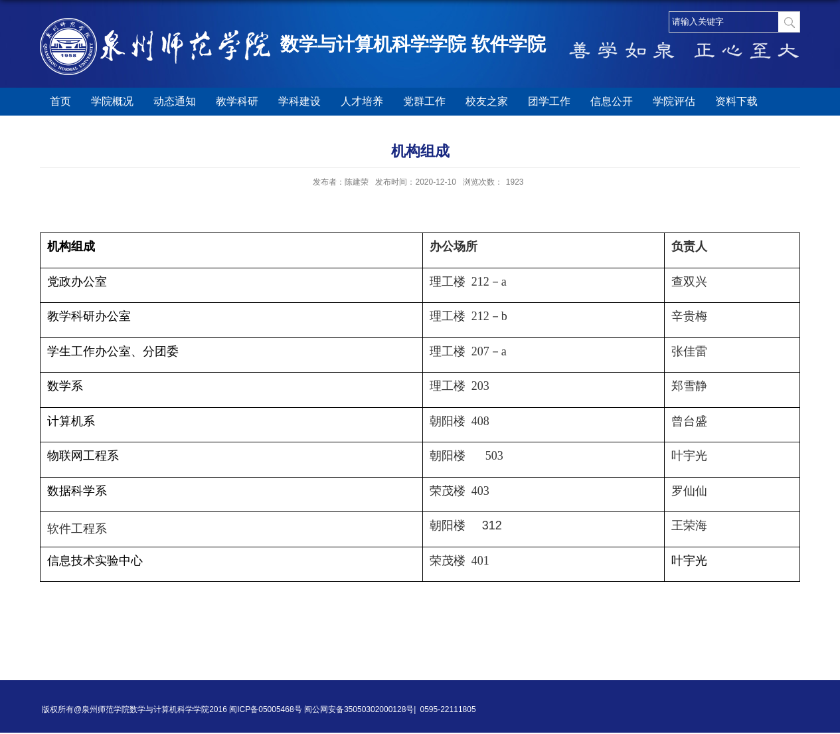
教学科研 (237, 101)
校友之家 (486, 101)
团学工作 (549, 101)
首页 (60, 101)
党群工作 (424, 101)
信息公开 (611, 101)
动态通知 (174, 101)
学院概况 (112, 101)
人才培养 (362, 101)
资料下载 (736, 101)
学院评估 (674, 101)
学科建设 (299, 101)
